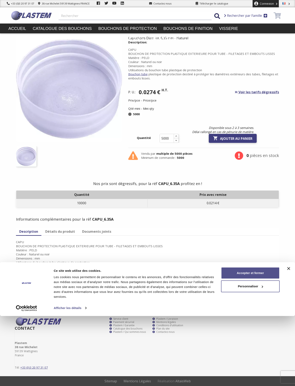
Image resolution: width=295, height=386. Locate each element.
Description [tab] (28, 231)
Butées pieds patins (30, 38)
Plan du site (161, 328)
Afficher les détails (67, 378)
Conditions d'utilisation (167, 325)
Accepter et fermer (250, 343)
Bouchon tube (138, 74)
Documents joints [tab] (96, 231)
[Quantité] (167, 138)
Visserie (228, 28)
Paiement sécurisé (121, 322)
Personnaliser (250, 356)
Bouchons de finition (187, 28)
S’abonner (272, 283)
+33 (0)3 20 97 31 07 (20, 3)
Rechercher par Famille (245, 15)
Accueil (17, 28)
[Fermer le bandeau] (288, 338)
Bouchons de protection (127, 28)
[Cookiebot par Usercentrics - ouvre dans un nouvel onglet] (26, 378)
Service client (118, 319)
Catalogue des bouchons (62, 28)
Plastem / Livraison (165, 319)
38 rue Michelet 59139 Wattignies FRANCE (64, 3)
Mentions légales (164, 322)
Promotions (165, 38)
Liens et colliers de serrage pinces (102, 38)
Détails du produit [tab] (60, 231)
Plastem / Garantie (122, 325)
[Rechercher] (135, 16)
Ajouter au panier (232, 138)
